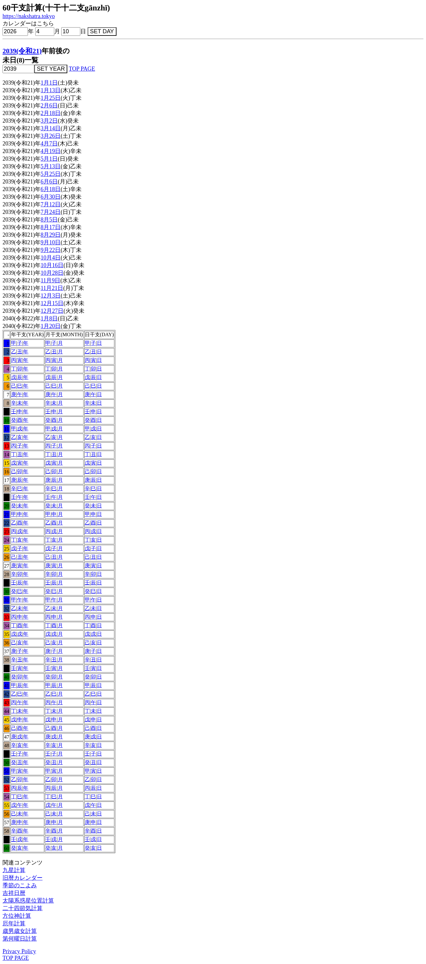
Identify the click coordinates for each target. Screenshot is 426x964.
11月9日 (50, 280)
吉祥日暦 (14, 893)
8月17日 (51, 227)
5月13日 (51, 166)
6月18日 (51, 189)
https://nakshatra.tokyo (29, 16)
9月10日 (51, 242)
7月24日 (51, 212)
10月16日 (52, 265)
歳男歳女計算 (20, 931)
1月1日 (49, 83)
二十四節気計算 (23, 908)
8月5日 (49, 219)
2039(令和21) (22, 51)
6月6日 (49, 181)
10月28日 (52, 273)
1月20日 (51, 326)
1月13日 (51, 90)
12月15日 (52, 303)
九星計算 (14, 870)
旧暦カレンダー (23, 878)
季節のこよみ (20, 885)
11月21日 (52, 288)
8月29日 (51, 235)
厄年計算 (14, 923)
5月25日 (51, 174)
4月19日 (51, 151)
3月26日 (51, 136)
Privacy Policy (19, 951)
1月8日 (49, 318)
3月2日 (49, 121)
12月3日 (51, 295)
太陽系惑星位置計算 (28, 900)
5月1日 (49, 159)
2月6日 (49, 105)
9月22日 (51, 250)
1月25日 (51, 98)
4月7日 (49, 143)
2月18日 (51, 113)
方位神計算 (17, 916)
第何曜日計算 (20, 938)
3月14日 (51, 128)
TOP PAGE (82, 69)
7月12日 (51, 204)
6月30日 (51, 197)
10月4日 (51, 257)
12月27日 (52, 311)
